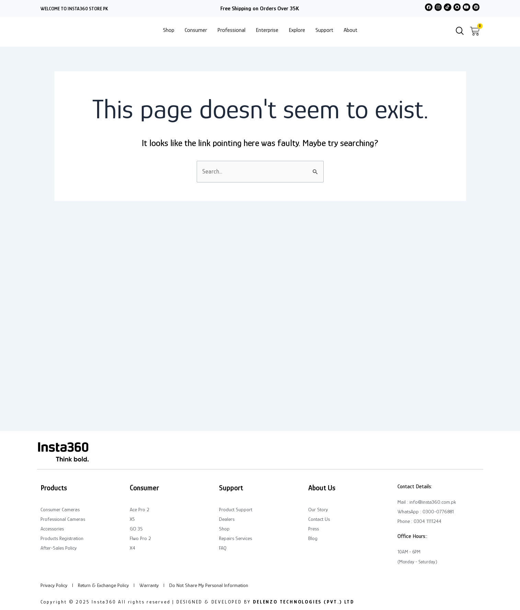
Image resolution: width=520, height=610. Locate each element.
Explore (297, 30)
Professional (231, 30)
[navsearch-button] (460, 31)
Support (324, 30)
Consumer (196, 30)
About (350, 30)
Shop (168, 30)
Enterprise (267, 30)
